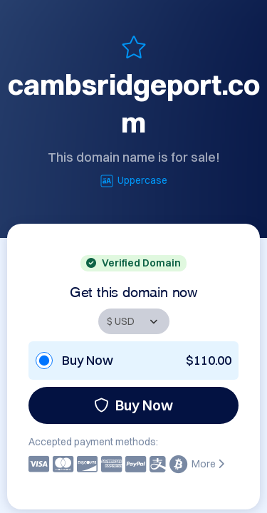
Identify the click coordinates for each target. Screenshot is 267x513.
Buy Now (133, 405)
